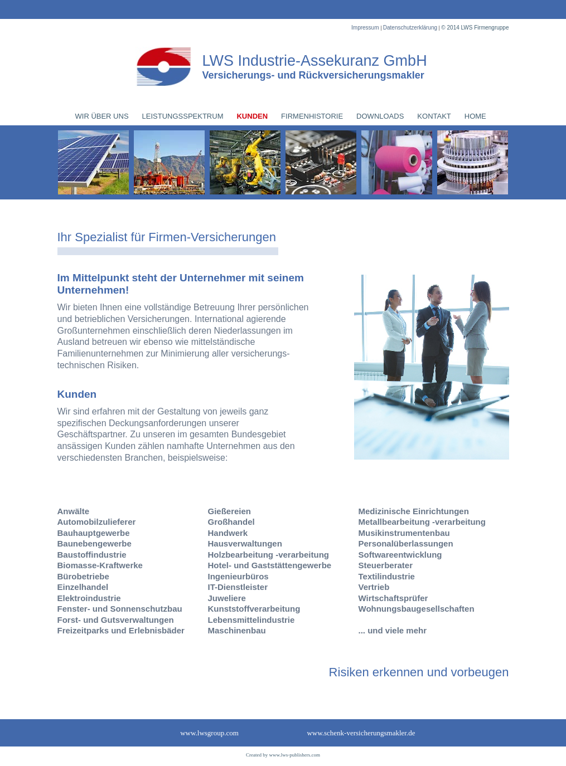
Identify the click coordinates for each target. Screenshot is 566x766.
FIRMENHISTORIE (312, 116)
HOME (475, 116)
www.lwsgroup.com (209, 733)
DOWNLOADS (380, 116)
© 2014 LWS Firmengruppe (475, 28)
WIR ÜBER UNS (102, 116)
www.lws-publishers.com (294, 755)
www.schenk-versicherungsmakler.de (361, 733)
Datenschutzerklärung (411, 28)
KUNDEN (252, 116)
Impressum (365, 28)
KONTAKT (434, 116)
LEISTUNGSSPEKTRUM (183, 116)
